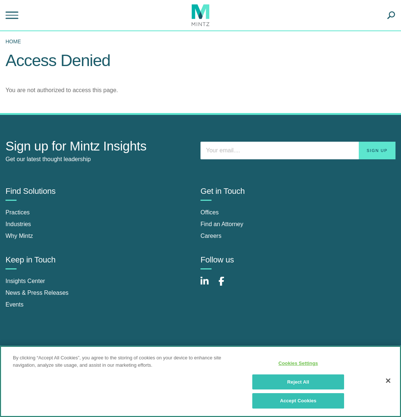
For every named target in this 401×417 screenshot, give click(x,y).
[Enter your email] (298, 150)
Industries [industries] (18, 224)
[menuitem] (15, 41)
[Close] (388, 381)
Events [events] (15, 304)
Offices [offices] (210, 212)
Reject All (298, 382)
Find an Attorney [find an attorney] (222, 224)
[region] (200, 381)
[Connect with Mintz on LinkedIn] (208, 285)
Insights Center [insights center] (25, 281)
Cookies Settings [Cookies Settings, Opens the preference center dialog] (298, 363)
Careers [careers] (211, 236)
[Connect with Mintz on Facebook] (225, 285)
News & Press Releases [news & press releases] (37, 293)
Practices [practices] (18, 212)
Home (13, 41)
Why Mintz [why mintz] (19, 236)
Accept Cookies (298, 400)
